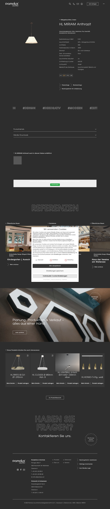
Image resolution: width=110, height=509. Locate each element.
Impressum (59, 504)
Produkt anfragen (23, 385)
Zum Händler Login (85, 470)
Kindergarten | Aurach (18, 261)
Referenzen (68, 461)
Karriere (67, 464)
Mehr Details (11, 385)
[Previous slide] (10, 241)
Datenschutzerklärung (68, 252)
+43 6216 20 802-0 (37, 473)
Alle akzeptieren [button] (55, 266)
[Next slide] (100, 241)
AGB (74, 504)
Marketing (69, 260)
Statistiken (54, 260)
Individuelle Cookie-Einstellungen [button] (55, 276)
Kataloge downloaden (86, 466)
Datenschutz (67, 504)
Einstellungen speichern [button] (55, 271)
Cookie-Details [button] (46, 279)
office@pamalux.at (38, 478)
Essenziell (39, 260)
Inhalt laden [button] (55, 186)
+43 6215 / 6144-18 (37, 494)
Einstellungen (58, 254)
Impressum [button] (64, 279)
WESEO (84, 504)
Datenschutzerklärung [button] (56, 279)
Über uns (56, 464)
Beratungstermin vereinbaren (88, 461)
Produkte (57, 461)
